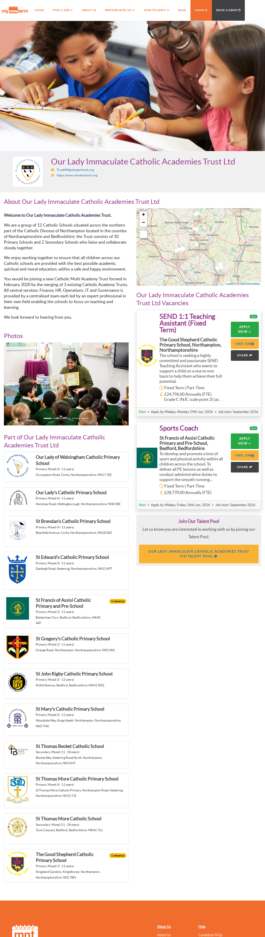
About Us (164, 927)
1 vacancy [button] (117, 601)
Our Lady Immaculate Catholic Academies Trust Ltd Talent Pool (198, 554)
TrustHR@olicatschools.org (75, 169)
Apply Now (245, 329)
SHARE (245, 355)
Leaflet (230, 283)
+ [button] (143, 215)
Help (201, 927)
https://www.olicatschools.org (77, 175)
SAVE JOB (244, 343)
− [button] (143, 223)
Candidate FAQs (210, 935)
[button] (13, 383)
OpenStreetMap (250, 283)
